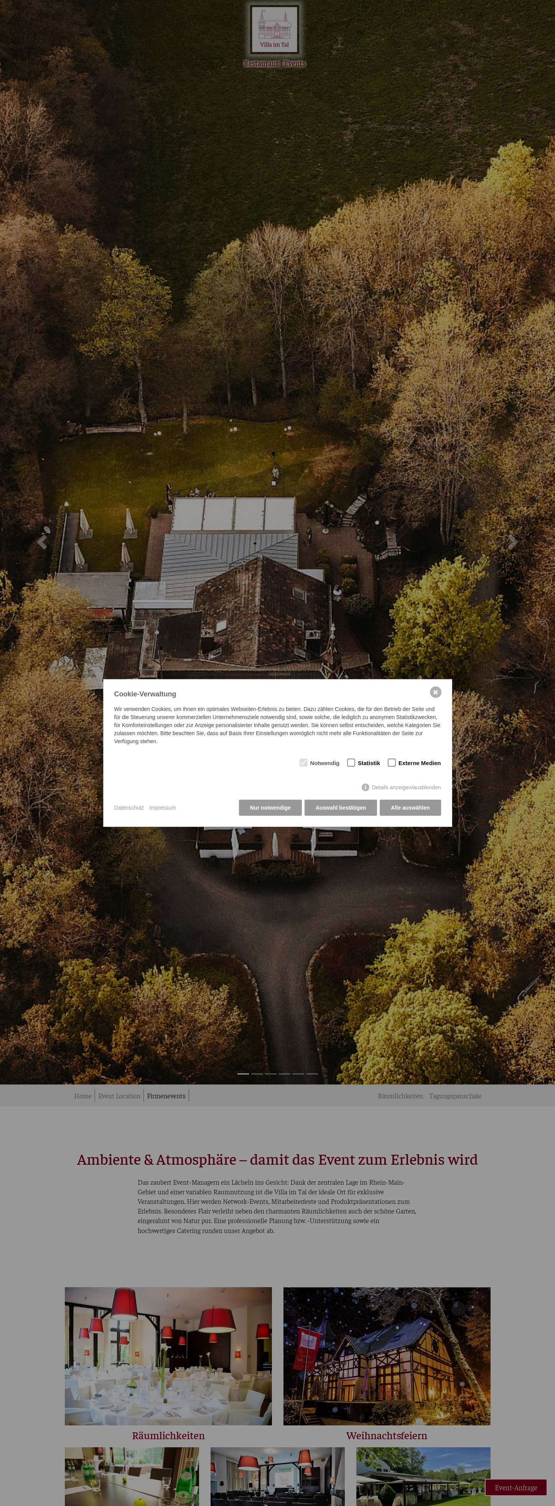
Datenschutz (129, 808)
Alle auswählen (410, 808)
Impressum (162, 808)
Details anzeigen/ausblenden (406, 787)
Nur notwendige (270, 808)
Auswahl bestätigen (341, 808)
